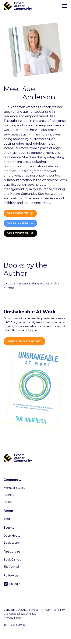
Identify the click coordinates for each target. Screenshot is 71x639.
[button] (63, 6)
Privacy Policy (13, 617)
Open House (12, 535)
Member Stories (14, 487)
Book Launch (12, 542)
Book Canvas (12, 559)
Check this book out (24, 341)
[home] (18, 6)
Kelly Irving (52, 609)
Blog (7, 518)
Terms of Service (15, 624)
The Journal (11, 566)
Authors (9, 494)
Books (8, 502)
